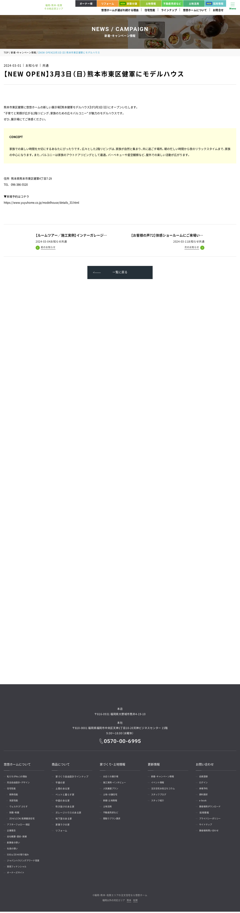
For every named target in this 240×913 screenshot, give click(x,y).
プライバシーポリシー (211, 820)
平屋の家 (60, 784)
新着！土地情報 (111, 802)
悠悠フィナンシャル (18, 868)
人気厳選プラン (112, 790)
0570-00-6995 (122, 742)
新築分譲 (128, 3)
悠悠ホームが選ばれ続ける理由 (120, 10)
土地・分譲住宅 (111, 796)
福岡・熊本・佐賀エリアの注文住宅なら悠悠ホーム (120, 896)
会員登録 (204, 778)
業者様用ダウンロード (211, 808)
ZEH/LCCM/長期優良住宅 (24, 820)
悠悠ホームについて (195, 10)
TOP (6, 52)
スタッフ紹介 (159, 802)
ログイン (204, 784)
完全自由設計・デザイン (20, 784)
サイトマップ (207, 826)
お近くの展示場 (112, 778)
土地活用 (194, 3)
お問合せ (218, 10)
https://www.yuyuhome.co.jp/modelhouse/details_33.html (42, 202)
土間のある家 (63, 790)
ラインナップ (169, 10)
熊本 (129, 901)
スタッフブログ (160, 796)
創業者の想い (15, 844)
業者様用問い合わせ (210, 832)
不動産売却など (172, 3)
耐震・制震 (15, 814)
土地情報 (151, 3)
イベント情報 (159, 784)
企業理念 (12, 832)
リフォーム (107, 3)
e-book (203, 802)
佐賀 (135, 901)
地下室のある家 (64, 820)
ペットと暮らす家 (65, 796)
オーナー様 (86, 3)
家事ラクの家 (63, 826)
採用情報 (215, 3)
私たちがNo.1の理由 (18, 778)
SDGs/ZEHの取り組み (19, 856)
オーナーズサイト (17, 874)
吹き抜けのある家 (65, 808)
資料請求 (204, 796)
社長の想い (13, 850)
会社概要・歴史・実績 (18, 838)
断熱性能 (15, 796)
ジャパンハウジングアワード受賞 (25, 862)
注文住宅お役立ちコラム (164, 790)
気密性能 (15, 802)
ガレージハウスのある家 (68, 814)
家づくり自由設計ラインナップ (72, 778)
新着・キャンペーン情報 (23, 52)
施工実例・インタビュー (116, 784)
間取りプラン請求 (113, 820)
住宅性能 (150, 10)
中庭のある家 (63, 802)
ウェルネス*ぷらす (20, 808)
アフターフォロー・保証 (20, 826)
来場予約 (204, 790)
